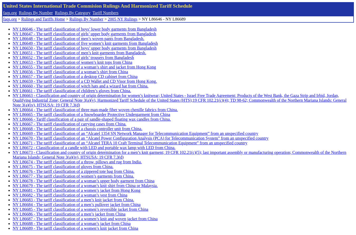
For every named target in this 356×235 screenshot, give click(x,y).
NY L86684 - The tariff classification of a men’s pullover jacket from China (77, 204)
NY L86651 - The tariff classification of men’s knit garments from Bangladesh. (79, 53)
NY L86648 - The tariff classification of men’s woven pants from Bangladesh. (78, 38)
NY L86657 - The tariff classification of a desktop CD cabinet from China (75, 76)
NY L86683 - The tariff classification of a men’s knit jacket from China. (73, 200)
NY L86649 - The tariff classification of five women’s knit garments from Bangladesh (85, 43)
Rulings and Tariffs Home (43, 19)
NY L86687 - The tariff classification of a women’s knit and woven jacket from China (85, 219)
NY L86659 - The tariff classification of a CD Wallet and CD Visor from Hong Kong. (85, 81)
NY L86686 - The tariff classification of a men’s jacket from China (69, 214)
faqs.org (10, 13)
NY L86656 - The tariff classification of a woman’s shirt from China (70, 72)
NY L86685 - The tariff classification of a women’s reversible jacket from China (80, 209)
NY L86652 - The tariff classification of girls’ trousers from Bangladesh (73, 57)
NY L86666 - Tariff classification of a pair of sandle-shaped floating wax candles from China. (92, 119)
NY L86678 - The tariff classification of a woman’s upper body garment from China (84, 181)
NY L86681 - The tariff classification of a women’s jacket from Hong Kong (76, 190)
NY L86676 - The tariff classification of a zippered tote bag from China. (73, 171)
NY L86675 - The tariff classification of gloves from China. (63, 166)
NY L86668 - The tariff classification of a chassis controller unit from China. (77, 128)
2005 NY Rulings (122, 19)
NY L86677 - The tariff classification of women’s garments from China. (73, 176)
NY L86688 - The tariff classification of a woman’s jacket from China (72, 223)
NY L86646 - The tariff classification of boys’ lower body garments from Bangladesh (85, 29)
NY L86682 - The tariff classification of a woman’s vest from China (70, 195)
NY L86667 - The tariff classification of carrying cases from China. (69, 124)
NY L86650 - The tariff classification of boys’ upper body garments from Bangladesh (85, 48)
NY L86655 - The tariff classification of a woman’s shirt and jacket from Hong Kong (84, 67)
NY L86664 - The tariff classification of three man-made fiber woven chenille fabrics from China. (95, 109)
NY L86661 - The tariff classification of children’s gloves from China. (72, 91)
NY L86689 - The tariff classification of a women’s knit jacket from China (75, 228)
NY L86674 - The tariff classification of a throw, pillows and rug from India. (77, 162)
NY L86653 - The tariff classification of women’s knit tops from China (72, 62)
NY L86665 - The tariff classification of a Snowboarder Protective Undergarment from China (91, 114)
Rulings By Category (73, 13)
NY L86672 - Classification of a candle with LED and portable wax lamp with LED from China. (94, 147)
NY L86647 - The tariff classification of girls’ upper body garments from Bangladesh (84, 34)
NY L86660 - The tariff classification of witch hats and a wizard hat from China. (81, 86)
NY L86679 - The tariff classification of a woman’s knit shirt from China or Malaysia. (85, 185)
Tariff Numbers (105, 13)
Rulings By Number (36, 13)
